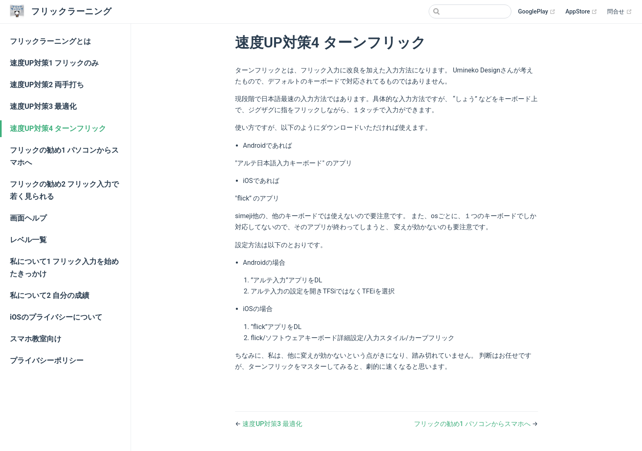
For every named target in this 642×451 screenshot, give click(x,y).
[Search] (470, 11)
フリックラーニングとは (50, 41)
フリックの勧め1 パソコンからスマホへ (64, 156)
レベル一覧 (28, 240)
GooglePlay (537, 11)
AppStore (581, 11)
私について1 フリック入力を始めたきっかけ (64, 267)
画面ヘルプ (28, 218)
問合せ (619, 11)
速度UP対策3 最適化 (43, 106)
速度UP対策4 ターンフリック (58, 128)
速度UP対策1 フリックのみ (54, 63)
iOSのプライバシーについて (56, 317)
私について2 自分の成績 (49, 295)
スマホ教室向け (35, 339)
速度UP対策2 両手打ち (47, 85)
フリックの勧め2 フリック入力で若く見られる (64, 190)
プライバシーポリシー (47, 360)
